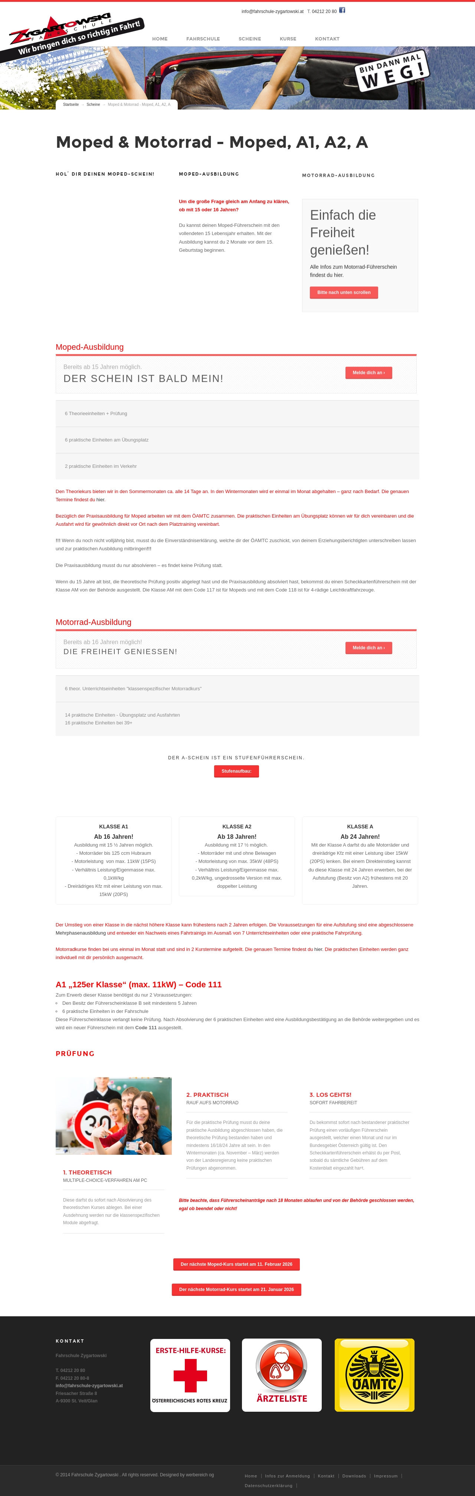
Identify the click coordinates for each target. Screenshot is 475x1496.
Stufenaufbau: (237, 771)
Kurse (288, 39)
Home (160, 39)
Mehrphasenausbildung (81, 933)
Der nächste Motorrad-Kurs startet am (236, 1289)
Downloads (354, 1476)
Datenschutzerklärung (269, 1485)
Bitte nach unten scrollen (343, 296)
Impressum (386, 1476)
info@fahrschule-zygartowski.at (273, 11)
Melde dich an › (369, 376)
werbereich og (200, 1474)
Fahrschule (203, 39)
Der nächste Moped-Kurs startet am (236, 1264)
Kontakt (327, 39)
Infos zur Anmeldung (287, 1476)
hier (100, 499)
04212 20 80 (324, 11)
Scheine (250, 39)
